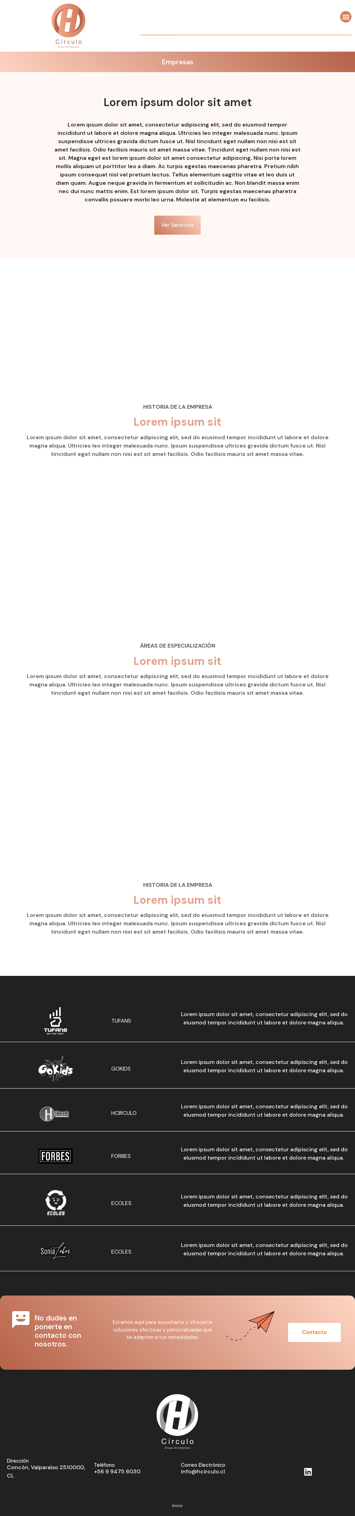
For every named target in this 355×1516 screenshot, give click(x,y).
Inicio (177, 1435)
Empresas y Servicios (177, 1462)
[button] (346, 17)
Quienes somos (177, 1449)
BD (341, 1496)
